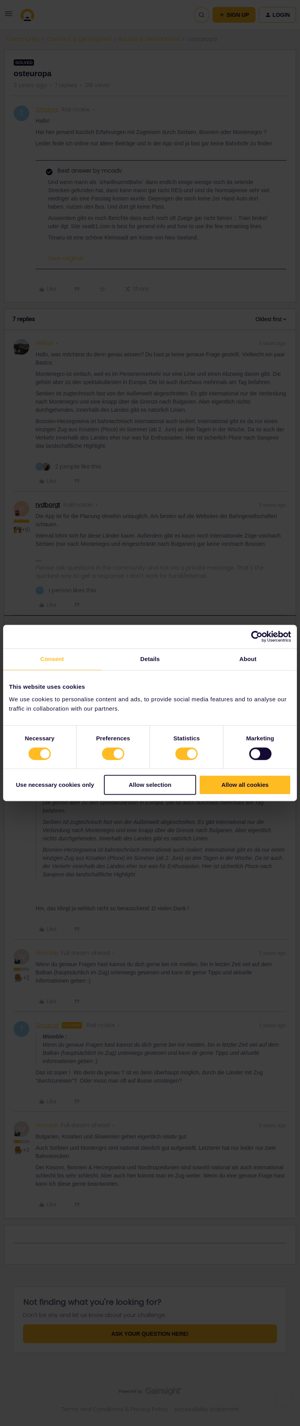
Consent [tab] (52, 659)
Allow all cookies (245, 785)
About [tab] (248, 659)
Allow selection (150, 785)
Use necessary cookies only (55, 785)
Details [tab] (150, 659)
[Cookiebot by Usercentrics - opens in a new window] (257, 636)
